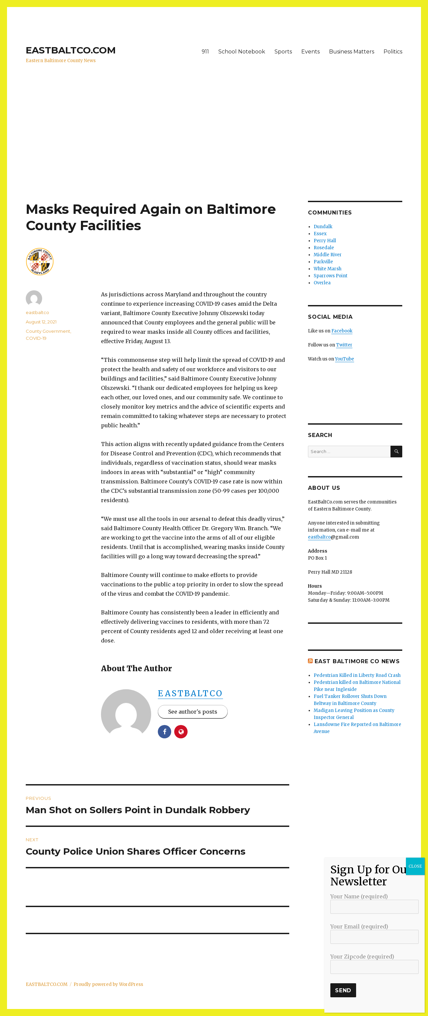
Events (310, 51)
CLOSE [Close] (415, 866)
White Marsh (327, 269)
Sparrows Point (330, 276)
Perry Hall (325, 241)
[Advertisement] (214, 151)
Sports (283, 51)
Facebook (341, 331)
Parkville (323, 262)
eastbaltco (190, 693)
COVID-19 (36, 338)
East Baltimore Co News (357, 661)
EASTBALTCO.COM (71, 50)
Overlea (322, 283)
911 (205, 51)
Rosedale (324, 248)
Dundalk (323, 227)
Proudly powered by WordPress (108, 984)
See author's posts (192, 711)
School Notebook (241, 51)
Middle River (328, 255)
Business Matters (351, 51)
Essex (320, 234)
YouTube (344, 359)
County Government (48, 331)
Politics (393, 51)
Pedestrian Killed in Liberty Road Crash (357, 675)
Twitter (344, 345)
